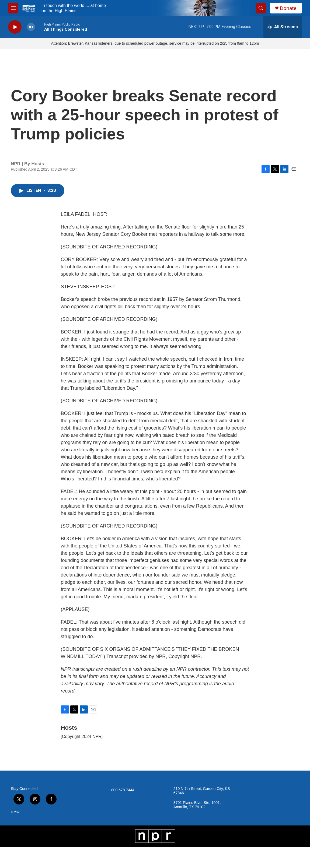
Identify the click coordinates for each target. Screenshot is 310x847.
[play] (15, 27)
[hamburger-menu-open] (13, 8)
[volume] (31, 27)
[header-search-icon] (261, 8)
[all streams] (282, 27)
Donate (288, 8)
